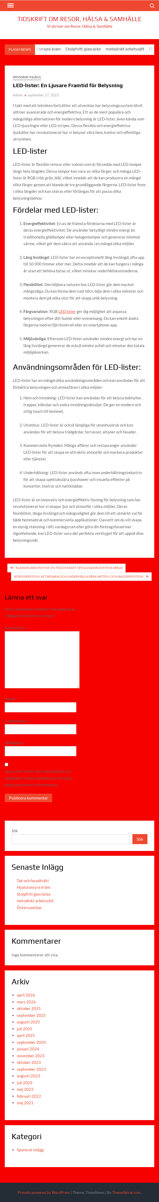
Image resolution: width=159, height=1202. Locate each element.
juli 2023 (24, 1082)
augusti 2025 (28, 1021)
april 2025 (26, 1035)
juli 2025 (24, 1028)
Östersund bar (29, 907)
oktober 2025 (29, 1008)
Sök (15, 830)
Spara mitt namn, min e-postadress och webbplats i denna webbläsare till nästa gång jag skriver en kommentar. (39, 778)
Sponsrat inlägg (27, 77)
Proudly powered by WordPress (44, 1192)
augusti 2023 (28, 1075)
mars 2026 (26, 1001)
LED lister (67, 311)
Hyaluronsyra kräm (47, 49)
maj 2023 (25, 1089)
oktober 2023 (29, 1062)
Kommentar (16, 627)
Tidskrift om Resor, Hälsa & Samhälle (79, 18)
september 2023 (31, 1069)
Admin (18, 95)
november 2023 (30, 1055)
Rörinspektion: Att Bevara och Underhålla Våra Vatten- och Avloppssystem (78, 576)
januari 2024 (28, 1048)
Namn (11, 698)
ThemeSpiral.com (126, 1192)
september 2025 (31, 1015)
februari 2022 (29, 1096)
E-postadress (17, 720)
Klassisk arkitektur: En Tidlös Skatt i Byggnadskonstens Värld (69, 568)
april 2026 (26, 995)
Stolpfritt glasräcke (87, 49)
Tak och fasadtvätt (33, 880)
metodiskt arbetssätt (128, 49)
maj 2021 (25, 1102)
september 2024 (31, 1042)
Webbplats (14, 742)
